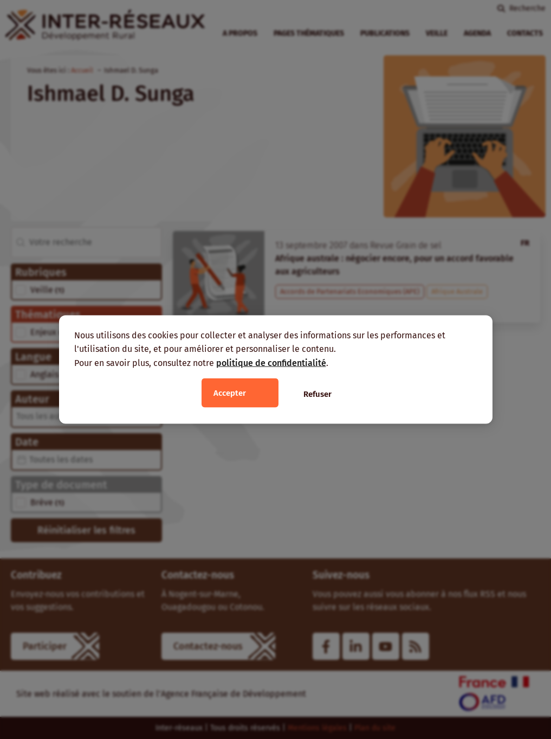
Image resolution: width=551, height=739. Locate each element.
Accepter (229, 393)
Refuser (317, 394)
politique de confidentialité (271, 362)
